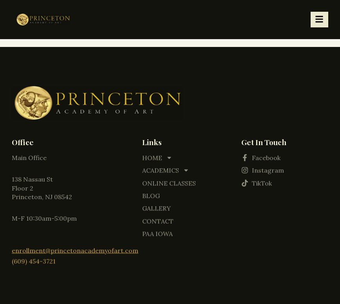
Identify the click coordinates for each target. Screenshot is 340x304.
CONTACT (158, 220)
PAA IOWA (157, 232)
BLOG (151, 194)
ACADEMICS (165, 169)
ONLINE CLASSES (169, 181)
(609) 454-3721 (34, 260)
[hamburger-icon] (319, 19)
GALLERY (156, 207)
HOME (157, 156)
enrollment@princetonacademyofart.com (75, 250)
